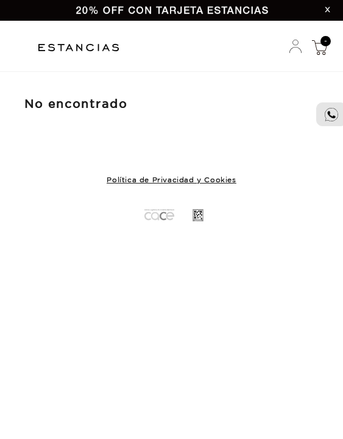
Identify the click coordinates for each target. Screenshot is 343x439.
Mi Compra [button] (319, 47)
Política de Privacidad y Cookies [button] (171, 180)
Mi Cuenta (295, 47)
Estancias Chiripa (83, 46)
